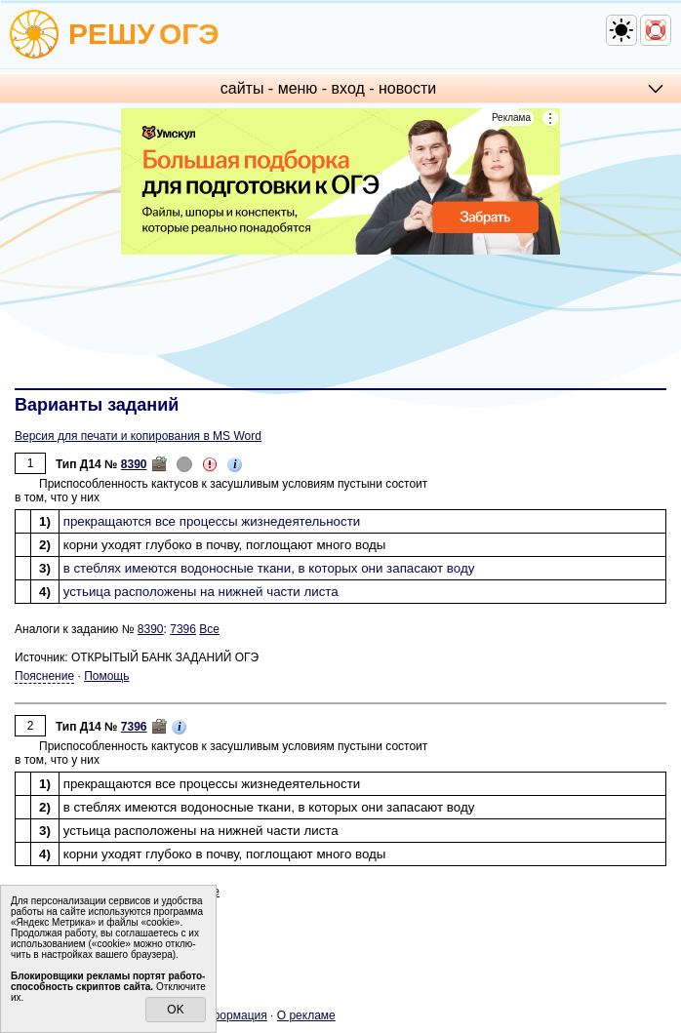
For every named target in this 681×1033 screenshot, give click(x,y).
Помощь (106, 676)
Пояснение (44, 676)
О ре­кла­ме (306, 1015)
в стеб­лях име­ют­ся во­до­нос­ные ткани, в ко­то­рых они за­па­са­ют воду (269, 568)
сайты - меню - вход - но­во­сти (328, 88)
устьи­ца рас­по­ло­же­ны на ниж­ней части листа (201, 591)
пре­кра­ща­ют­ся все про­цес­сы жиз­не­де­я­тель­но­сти (212, 521)
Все (209, 629)
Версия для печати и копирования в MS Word (138, 436)
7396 (183, 629)
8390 (134, 464)
